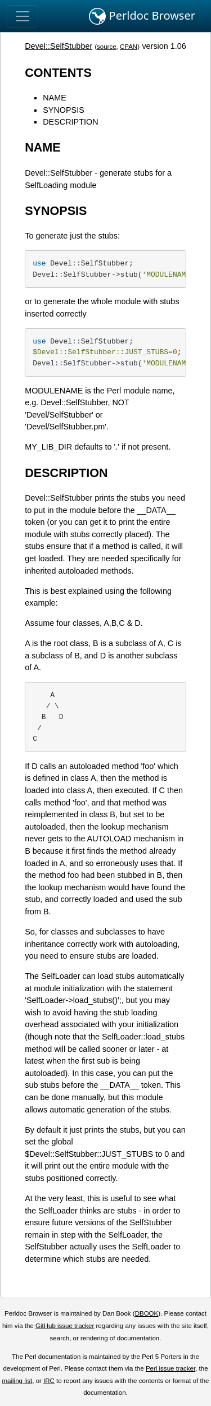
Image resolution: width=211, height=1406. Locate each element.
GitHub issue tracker (64, 1325)
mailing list (17, 1380)
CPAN (128, 46)
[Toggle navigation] (22, 16)
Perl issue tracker (170, 1368)
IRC (49, 1380)
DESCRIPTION (70, 121)
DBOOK (147, 1313)
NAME (54, 97)
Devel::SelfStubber (58, 46)
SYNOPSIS (63, 110)
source (106, 46)
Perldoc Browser (142, 16)
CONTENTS (58, 73)
